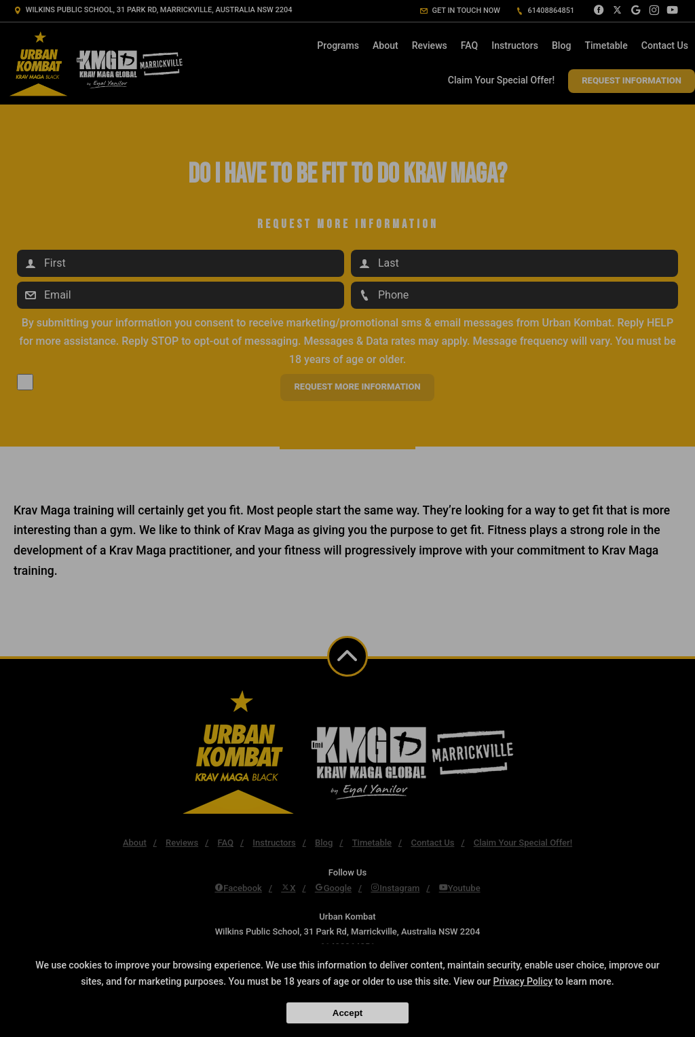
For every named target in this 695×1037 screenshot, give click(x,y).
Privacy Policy (522, 981)
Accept (347, 1013)
